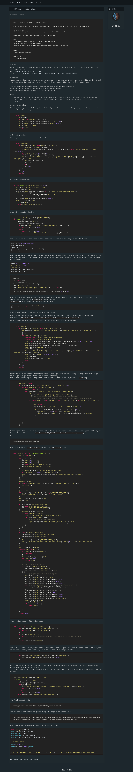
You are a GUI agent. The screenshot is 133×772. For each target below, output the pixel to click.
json (31, 759)
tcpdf (16, 759)
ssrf (21, 759)
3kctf (36, 759)
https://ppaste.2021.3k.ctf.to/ (28, 71)
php (11, 759)
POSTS (19, 2)
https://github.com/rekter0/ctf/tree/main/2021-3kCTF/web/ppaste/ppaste (47, 73)
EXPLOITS (33, 2)
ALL (41, 2)
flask (26, 759)
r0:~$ (11, 2)
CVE (26, 2)
